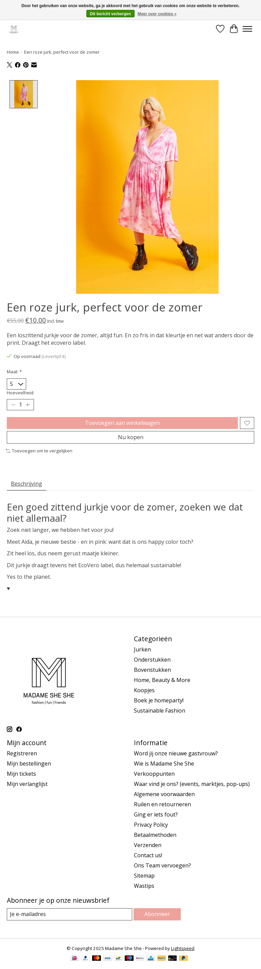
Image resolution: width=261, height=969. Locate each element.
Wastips (144, 886)
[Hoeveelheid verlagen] (13, 404)
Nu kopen (130, 437)
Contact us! (148, 855)
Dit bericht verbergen (110, 14)
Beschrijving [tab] (26, 483)
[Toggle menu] (247, 29)
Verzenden (147, 845)
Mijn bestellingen (29, 763)
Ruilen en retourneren (162, 804)
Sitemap (144, 875)
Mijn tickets (21, 773)
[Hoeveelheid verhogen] (27, 404)
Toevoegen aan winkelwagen (122, 423)
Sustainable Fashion (159, 710)
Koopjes (144, 690)
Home (13, 52)
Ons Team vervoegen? (162, 865)
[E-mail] (69, 914)
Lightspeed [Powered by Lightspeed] (182, 948)
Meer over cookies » (157, 14)
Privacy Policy (151, 824)
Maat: (14, 372)
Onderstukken (152, 659)
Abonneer (157, 914)
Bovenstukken (152, 670)
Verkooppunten (154, 773)
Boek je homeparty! (159, 700)
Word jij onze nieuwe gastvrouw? (176, 753)
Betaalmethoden (155, 835)
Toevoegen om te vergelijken (39, 451)
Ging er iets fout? (156, 814)
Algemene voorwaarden (164, 794)
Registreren (22, 753)
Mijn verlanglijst (27, 784)
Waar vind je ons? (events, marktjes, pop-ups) (192, 784)
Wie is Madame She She (164, 763)
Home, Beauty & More (162, 680)
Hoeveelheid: (20, 393)
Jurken (142, 649)
